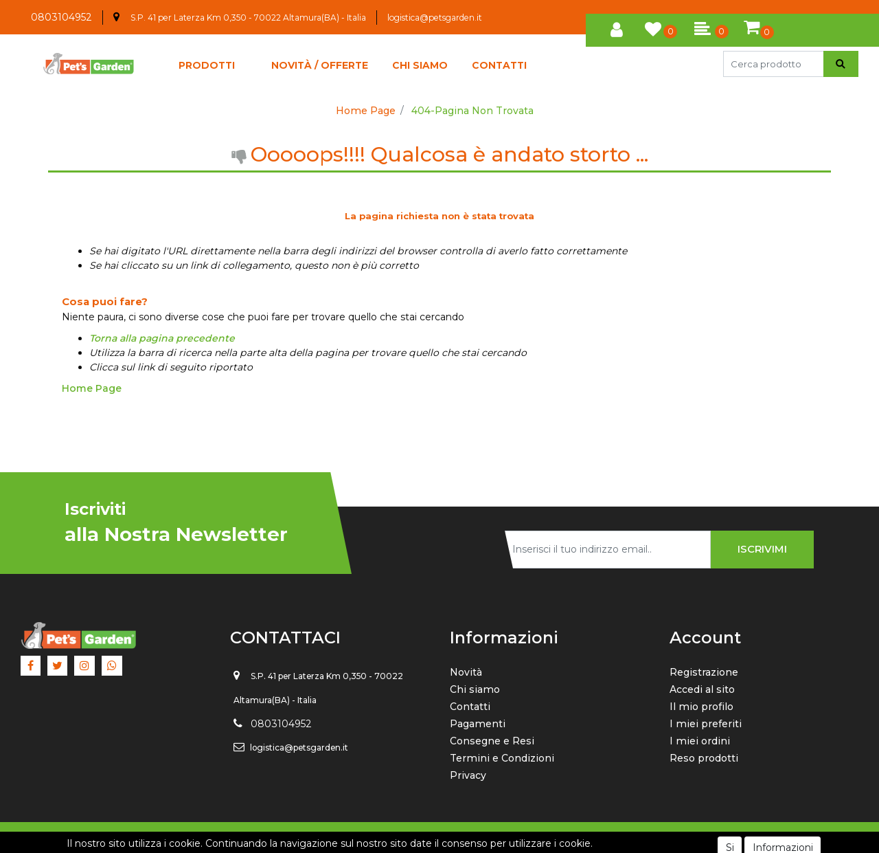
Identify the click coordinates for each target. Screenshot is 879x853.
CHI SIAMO (420, 65)
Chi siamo (475, 689)
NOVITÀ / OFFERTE (319, 65)
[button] (616, 27)
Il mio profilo (701, 706)
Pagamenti (477, 724)
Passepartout (470, 837)
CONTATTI (499, 65)
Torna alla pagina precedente (162, 338)
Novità (466, 672)
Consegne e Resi (492, 741)
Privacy (468, 775)
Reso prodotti (704, 758)
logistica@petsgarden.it (434, 17)
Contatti (470, 706)
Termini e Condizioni (502, 758)
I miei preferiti (706, 724)
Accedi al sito (702, 689)
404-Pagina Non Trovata (472, 110)
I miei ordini (700, 741)
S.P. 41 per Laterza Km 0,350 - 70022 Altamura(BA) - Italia (248, 17)
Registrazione (704, 672)
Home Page (366, 110)
